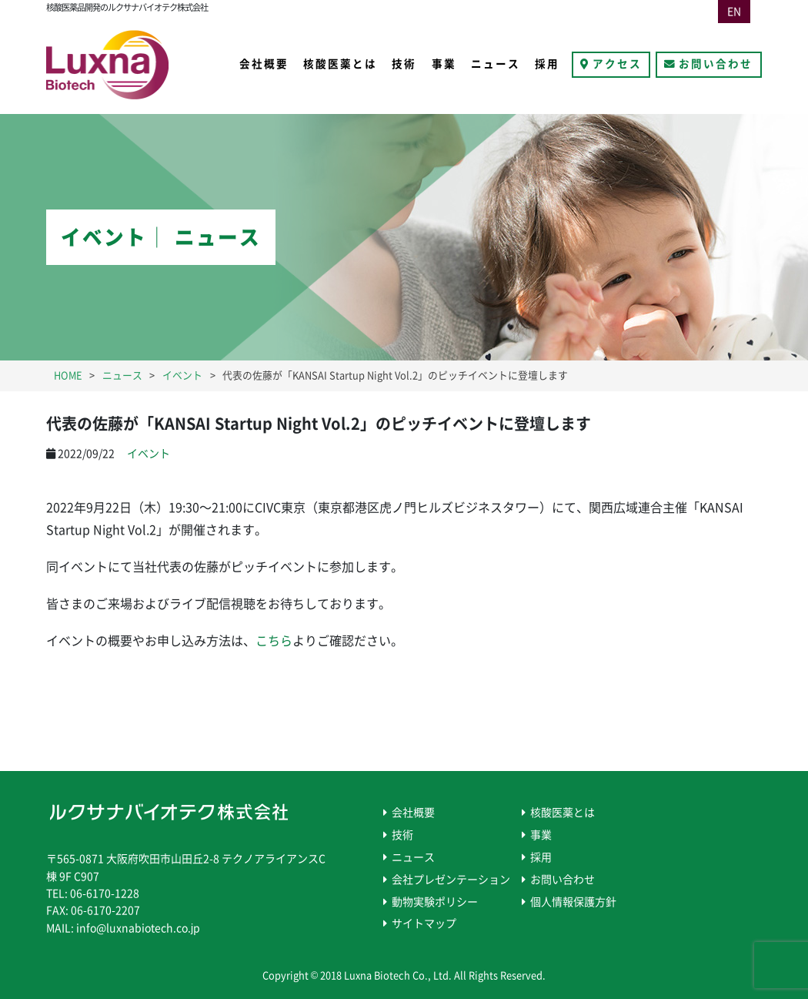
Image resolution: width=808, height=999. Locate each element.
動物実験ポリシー (435, 902)
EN (734, 11)
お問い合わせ (716, 64)
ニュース (495, 64)
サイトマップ (424, 923)
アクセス (617, 64)
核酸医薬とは (340, 64)
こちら (273, 641)
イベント (148, 453)
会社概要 (264, 64)
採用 (547, 64)
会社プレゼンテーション (451, 879)
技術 (404, 64)
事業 (444, 64)
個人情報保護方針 (573, 902)
